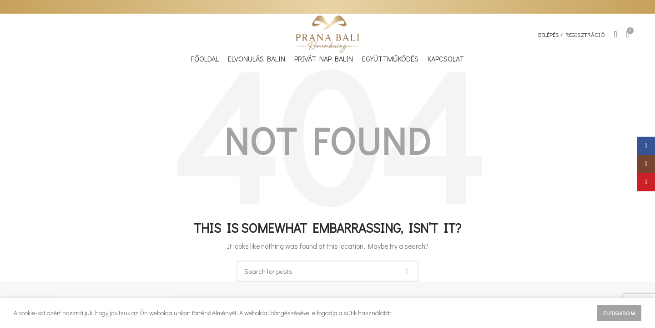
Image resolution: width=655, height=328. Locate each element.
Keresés (406, 271)
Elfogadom (619, 313)
